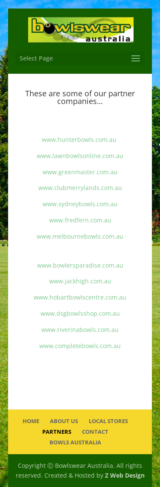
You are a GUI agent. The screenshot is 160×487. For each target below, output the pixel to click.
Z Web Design (125, 475)
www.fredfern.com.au (80, 220)
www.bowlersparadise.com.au (80, 265)
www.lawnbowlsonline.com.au (80, 156)
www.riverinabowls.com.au (80, 330)
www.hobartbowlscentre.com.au (80, 297)
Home (31, 421)
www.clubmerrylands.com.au (80, 188)
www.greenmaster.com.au (80, 172)
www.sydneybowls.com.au (80, 204)
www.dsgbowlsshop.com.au (80, 313)
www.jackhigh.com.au (80, 281)
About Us (64, 421)
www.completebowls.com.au (80, 346)
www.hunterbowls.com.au (79, 139)
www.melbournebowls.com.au (80, 236)
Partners (56, 431)
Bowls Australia (75, 442)
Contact (95, 431)
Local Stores (108, 421)
